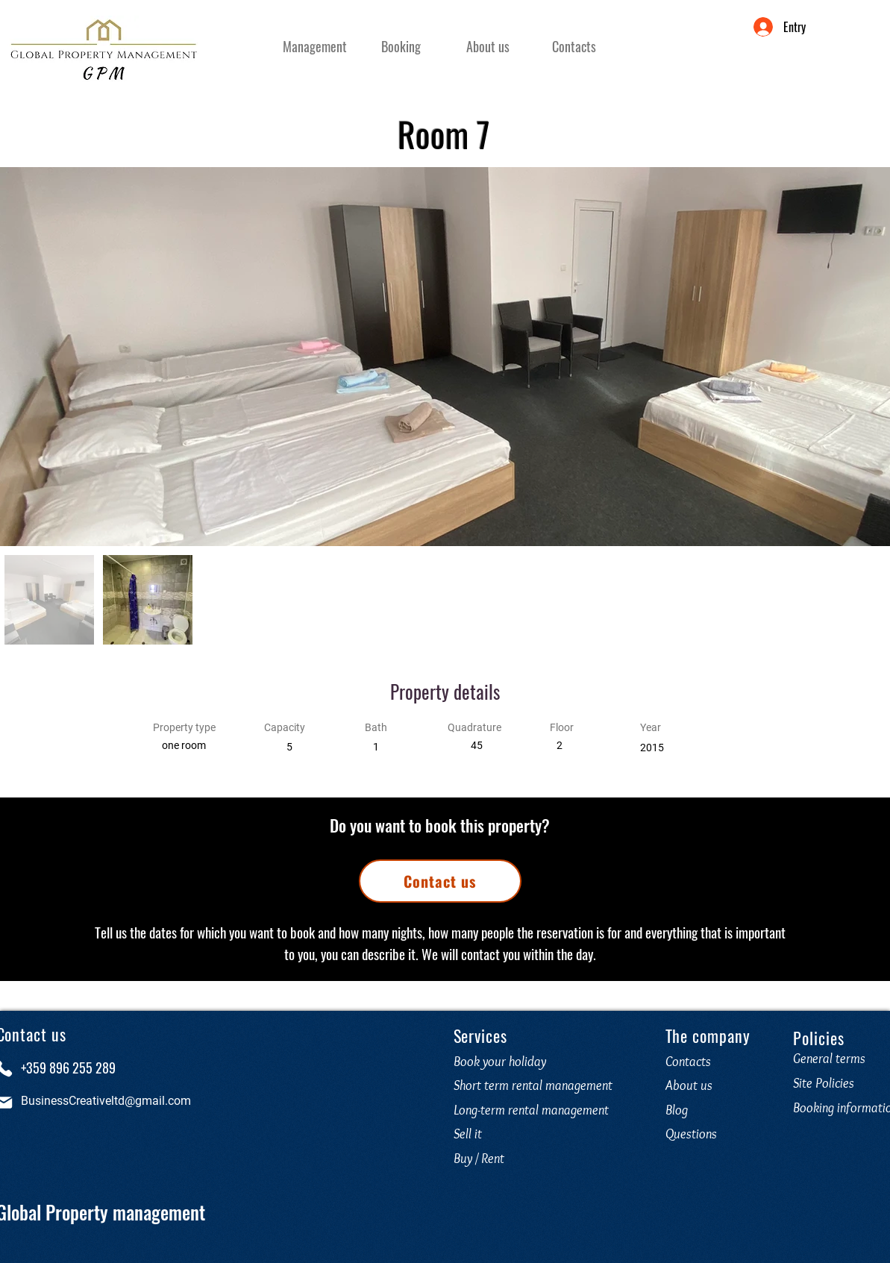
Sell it (468, 1134)
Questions (694, 1134)
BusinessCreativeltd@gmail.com (106, 1101)
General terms (829, 1058)
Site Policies (823, 1083)
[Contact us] (440, 881)
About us (688, 1085)
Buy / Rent (479, 1158)
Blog (676, 1110)
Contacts (688, 1061)
